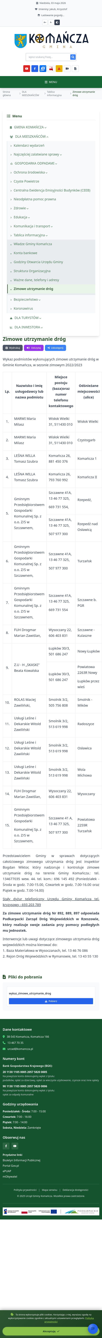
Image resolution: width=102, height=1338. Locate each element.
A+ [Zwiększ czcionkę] (45, 22)
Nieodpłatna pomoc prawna (33, 199)
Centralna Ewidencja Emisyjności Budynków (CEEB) (50, 190)
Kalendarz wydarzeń (27, 145)
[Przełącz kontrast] (57, 22)
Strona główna (7, 93)
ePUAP (7, 1171)
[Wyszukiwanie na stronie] (51, 57)
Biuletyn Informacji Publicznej (21, 1160)
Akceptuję (51, 1331)
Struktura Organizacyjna (30, 271)
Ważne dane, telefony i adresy (34, 280)
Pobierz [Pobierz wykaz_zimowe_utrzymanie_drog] (51, 1001)
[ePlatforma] (43, 68)
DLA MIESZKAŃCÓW (30, 93)
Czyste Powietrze (24, 181)
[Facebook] (34, 68)
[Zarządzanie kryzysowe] (59, 68)
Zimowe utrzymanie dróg (31, 288)
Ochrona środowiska (28, 172)
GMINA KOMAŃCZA (28, 127)
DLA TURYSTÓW (25, 317)
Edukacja (20, 217)
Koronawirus (21, 308)
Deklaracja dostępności (75, 1189)
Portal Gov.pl (11, 1166)
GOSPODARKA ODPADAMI (33, 163)
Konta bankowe (23, 253)
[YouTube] (26, 68)
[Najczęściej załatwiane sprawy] (67, 68)
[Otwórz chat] (93, 1329)
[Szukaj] (73, 57)
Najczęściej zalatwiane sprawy (36, 154)
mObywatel (10, 1176)
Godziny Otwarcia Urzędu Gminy (36, 262)
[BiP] (51, 68)
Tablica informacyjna (54, 93)
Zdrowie (19, 208)
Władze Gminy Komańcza (31, 244)
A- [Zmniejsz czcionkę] (51, 22)
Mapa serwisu (49, 1189)
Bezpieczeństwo (25, 299)
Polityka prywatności (25, 1189)
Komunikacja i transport (31, 226)
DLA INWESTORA (26, 327)
